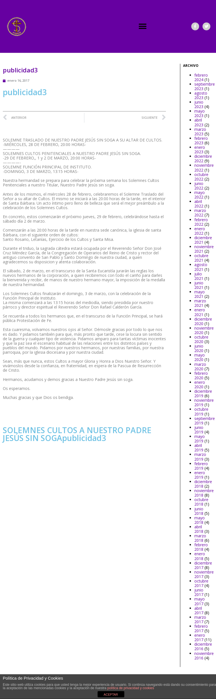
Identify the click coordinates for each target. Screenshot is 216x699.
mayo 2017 (199, 601)
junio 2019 (198, 430)
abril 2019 (198, 448)
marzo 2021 (200, 303)
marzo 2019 (200, 457)
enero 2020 (199, 384)
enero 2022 (199, 231)
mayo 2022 (199, 195)
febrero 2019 (201, 466)
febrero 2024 (201, 77)
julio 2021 (198, 276)
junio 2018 (198, 511)
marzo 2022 (200, 213)
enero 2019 (199, 475)
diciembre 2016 (203, 646)
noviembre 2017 (204, 574)
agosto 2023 (200, 95)
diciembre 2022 (203, 158)
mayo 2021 (199, 294)
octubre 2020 (201, 339)
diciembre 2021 (203, 240)
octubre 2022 (201, 177)
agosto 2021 (200, 267)
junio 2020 (198, 348)
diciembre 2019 (203, 393)
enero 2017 (199, 637)
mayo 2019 (199, 439)
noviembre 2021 (204, 249)
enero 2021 (199, 312)
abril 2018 (198, 529)
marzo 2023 (200, 131)
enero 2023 (199, 149)
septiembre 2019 (204, 421)
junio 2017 (198, 592)
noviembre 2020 (204, 330)
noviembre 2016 (204, 656)
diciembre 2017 (203, 565)
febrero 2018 (201, 547)
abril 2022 (198, 204)
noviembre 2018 (204, 493)
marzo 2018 (200, 538)
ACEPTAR (111, 694)
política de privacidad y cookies (130, 688)
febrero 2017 (201, 628)
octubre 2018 (201, 502)
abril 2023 (198, 122)
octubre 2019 (201, 411)
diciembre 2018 (203, 484)
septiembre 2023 (204, 86)
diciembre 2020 (203, 321)
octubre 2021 (201, 258)
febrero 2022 (201, 222)
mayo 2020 (199, 357)
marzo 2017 (200, 619)
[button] (142, 26)
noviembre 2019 (204, 402)
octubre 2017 (201, 583)
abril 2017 (198, 610)
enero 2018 (199, 556)
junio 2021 (198, 285)
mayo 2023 (199, 113)
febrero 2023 (201, 140)
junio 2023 (198, 104)
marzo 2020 (200, 366)
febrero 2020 (201, 375)
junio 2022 (198, 186)
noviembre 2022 (204, 167)
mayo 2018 (199, 520)
